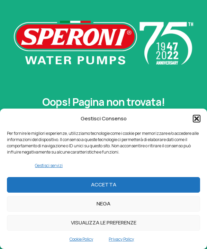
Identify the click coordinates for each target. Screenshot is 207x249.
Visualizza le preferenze (103, 222)
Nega (103, 203)
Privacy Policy (121, 239)
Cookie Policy (81, 239)
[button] (196, 118)
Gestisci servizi (49, 165)
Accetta (103, 184)
